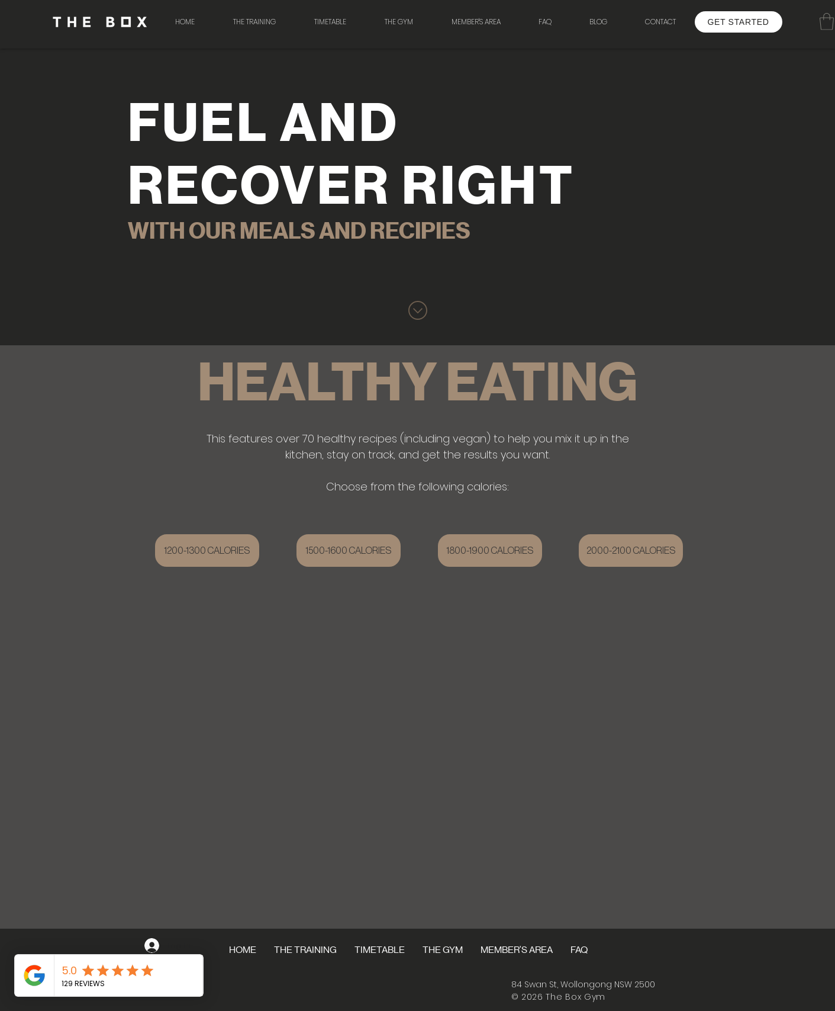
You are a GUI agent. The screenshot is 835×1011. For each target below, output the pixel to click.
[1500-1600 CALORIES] (348, 550)
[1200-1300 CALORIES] (207, 550)
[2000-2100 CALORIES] (631, 550)
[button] (399, 21)
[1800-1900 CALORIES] (490, 550)
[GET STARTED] (738, 22)
